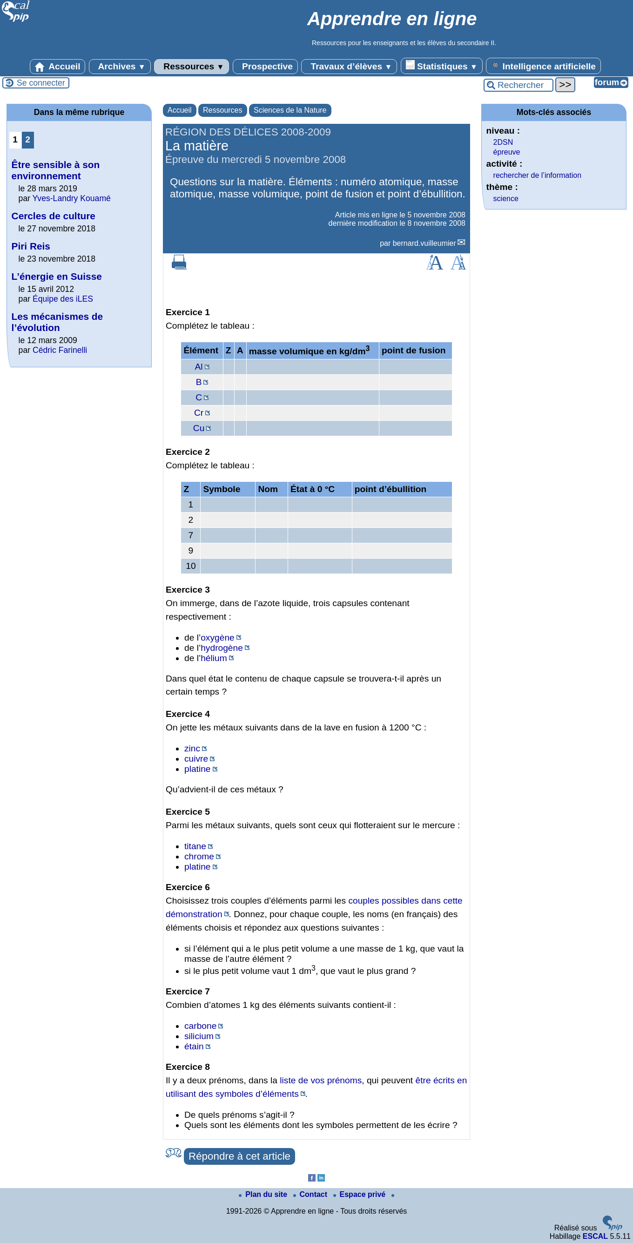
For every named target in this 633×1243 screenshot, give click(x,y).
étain (194, 1046)
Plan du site (264, 1194)
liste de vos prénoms (321, 1080)
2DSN (503, 142)
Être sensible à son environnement (56, 170)
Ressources (191, 66)
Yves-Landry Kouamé (72, 198)
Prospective (265, 66)
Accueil (58, 66)
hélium (214, 658)
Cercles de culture (53, 215)
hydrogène (222, 648)
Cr (198, 413)
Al (199, 367)
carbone (200, 1026)
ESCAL (595, 1236)
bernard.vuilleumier (424, 243)
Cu (199, 428)
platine (197, 769)
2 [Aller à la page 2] (27, 139)
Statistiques (442, 65)
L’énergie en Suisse (57, 276)
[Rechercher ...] (518, 85)
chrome (199, 856)
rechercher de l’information (537, 175)
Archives (120, 66)
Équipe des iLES (63, 299)
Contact (311, 1194)
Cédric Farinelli (60, 350)
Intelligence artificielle (543, 65)
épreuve (506, 152)
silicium (199, 1036)
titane (195, 846)
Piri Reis (31, 246)
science (506, 199)
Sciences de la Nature (290, 110)
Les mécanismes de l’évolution (57, 322)
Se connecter (41, 83)
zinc (192, 748)
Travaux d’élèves (349, 66)
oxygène (218, 637)
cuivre (196, 758)
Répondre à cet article (239, 1156)
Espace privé (360, 1194)
